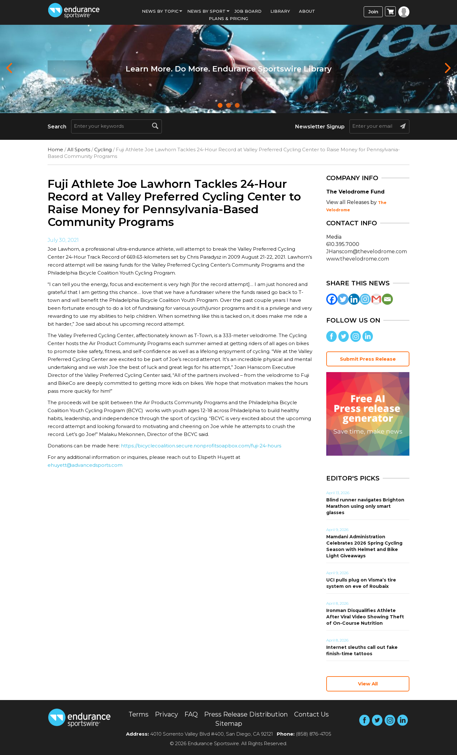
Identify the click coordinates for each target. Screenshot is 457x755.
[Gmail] (376, 299)
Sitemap (228, 723)
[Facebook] (331, 299)
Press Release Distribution (246, 714)
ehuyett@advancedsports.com (85, 465)
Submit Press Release (368, 359)
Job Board (248, 11)
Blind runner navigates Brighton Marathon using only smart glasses (365, 506)
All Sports (78, 149)
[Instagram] (365, 299)
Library (280, 11)
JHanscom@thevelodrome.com (366, 251)
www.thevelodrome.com (357, 259)
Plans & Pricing (228, 18)
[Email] (387, 299)
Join (373, 12)
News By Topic (160, 11)
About (307, 11)
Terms (139, 714)
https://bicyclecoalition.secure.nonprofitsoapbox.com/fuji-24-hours (201, 446)
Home (55, 149)
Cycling (103, 149)
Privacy (166, 714)
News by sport (206, 11)
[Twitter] (342, 299)
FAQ (191, 714)
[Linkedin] (354, 299)
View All (368, 684)
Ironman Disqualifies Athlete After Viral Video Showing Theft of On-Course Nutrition (365, 617)
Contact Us (311, 714)
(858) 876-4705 (313, 734)
